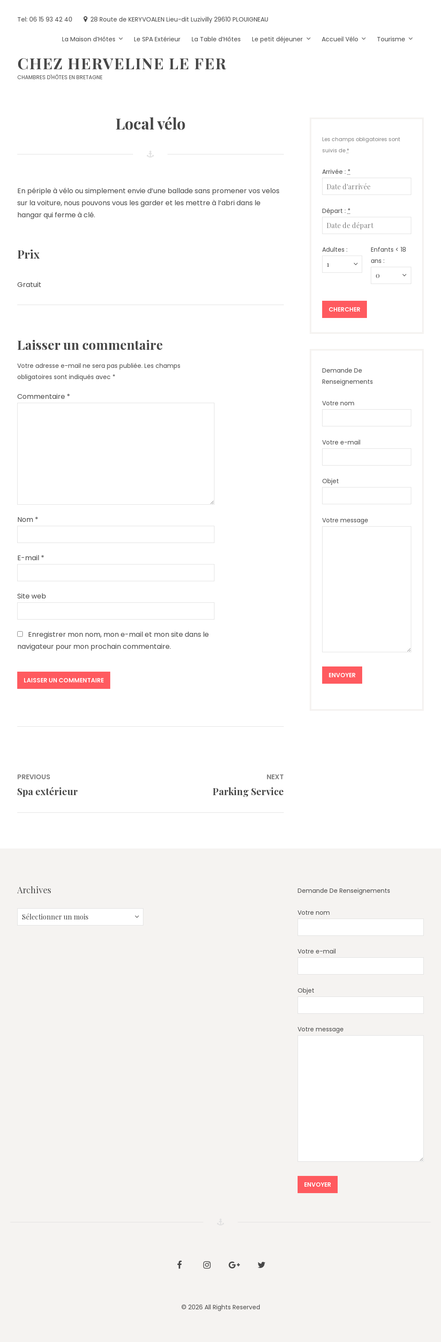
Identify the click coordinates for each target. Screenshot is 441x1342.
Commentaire (43, 396)
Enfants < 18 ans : (388, 255)
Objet (366, 490)
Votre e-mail (366, 452)
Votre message (366, 584)
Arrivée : (336, 171)
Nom (27, 519)
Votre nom (366, 412)
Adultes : (335, 249)
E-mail (30, 558)
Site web (31, 596)
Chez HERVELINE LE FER (122, 62)
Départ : (336, 211)
